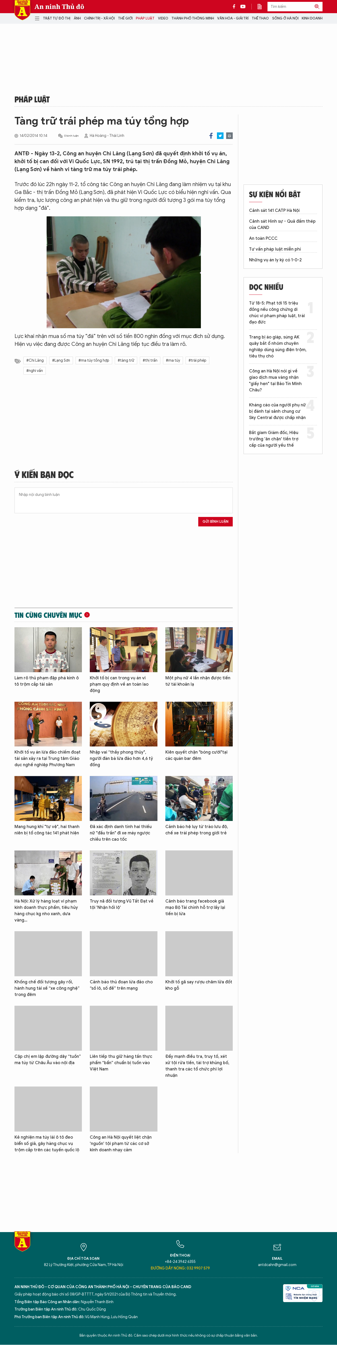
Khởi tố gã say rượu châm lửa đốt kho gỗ (198, 985)
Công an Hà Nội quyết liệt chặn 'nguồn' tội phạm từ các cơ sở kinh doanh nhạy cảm (121, 1144)
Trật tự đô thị (56, 18)
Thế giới (125, 18)
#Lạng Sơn (61, 360)
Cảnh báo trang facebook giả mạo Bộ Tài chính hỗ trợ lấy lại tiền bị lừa (195, 907)
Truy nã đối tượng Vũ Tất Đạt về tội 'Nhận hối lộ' (121, 904)
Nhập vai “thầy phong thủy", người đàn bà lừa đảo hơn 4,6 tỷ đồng (121, 759)
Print (229, 135)
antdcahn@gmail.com (277, 1265)
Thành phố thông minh (192, 18)
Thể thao (260, 18)
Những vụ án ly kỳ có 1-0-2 (275, 260)
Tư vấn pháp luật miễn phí (275, 249)
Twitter (220, 135)
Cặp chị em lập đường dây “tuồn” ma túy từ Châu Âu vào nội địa (47, 1059)
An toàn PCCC (263, 238)
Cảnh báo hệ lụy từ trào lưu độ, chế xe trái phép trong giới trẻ (196, 830)
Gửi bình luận (215, 521)
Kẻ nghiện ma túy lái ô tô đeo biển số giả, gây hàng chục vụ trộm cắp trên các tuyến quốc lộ (46, 1144)
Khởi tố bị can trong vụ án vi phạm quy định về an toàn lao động (119, 684)
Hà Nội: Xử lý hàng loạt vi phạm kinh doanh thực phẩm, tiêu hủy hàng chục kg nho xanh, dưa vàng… (46, 911)
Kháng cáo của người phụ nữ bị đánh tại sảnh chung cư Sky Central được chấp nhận (277, 411)
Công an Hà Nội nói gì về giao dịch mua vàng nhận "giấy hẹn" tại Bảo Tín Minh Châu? (275, 380)
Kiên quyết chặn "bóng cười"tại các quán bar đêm (196, 755)
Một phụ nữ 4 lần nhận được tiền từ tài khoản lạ (197, 681)
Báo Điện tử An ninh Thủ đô (22, 10)
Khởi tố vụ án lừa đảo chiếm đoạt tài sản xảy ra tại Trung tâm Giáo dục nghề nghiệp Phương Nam (47, 759)
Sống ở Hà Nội (285, 18)
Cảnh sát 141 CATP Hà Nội (274, 210)
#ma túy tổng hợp (93, 360)
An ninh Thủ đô (59, 6)
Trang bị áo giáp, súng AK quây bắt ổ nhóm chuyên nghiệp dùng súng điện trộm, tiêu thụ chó (277, 347)
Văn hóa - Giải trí (233, 18)
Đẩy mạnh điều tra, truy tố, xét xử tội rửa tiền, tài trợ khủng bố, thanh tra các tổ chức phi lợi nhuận (197, 1066)
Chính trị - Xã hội (99, 18)
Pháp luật (145, 18)
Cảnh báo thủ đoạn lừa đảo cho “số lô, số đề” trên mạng (121, 985)
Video (163, 18)
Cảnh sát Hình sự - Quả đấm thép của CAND (282, 224)
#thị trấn (150, 360)
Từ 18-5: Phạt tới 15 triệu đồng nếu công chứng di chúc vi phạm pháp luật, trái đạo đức (277, 313)
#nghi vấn (34, 370)
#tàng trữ (126, 360)
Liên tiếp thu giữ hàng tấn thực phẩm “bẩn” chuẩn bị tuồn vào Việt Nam (121, 1063)
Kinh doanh (312, 18)
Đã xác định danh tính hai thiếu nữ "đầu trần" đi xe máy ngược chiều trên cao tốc (121, 833)
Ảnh (77, 18)
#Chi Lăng (35, 360)
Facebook (211, 135)
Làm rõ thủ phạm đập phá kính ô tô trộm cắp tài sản (46, 681)
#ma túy (173, 360)
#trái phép (197, 360)
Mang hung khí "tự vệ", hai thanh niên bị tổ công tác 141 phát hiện (47, 830)
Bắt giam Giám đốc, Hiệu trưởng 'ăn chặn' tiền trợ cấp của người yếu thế (273, 439)
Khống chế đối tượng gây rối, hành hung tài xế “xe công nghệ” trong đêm (47, 988)
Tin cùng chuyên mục (48, 615)
